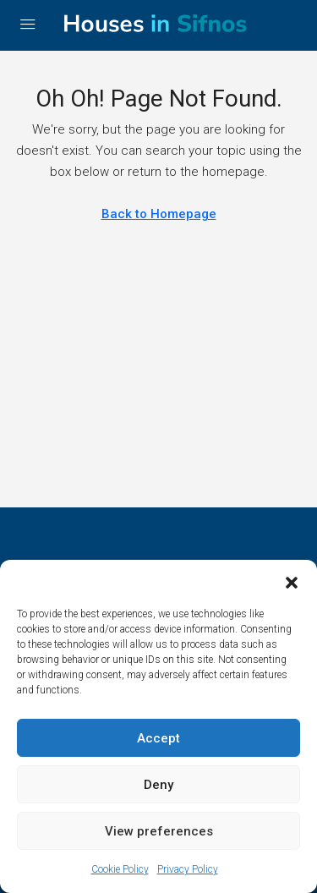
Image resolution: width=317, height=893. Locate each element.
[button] (291, 581)
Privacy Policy (187, 869)
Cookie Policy (120, 869)
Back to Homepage (158, 214)
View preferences (159, 831)
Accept (158, 738)
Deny (158, 784)
